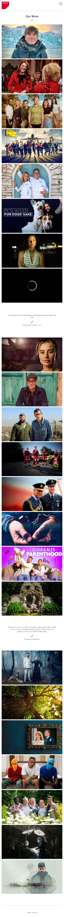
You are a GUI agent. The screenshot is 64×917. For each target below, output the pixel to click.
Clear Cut (5, 5)
